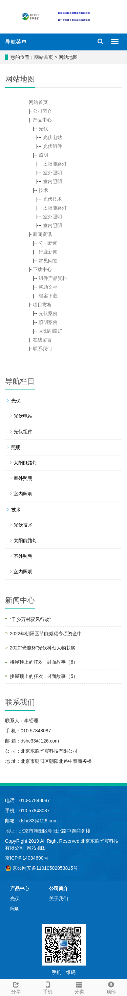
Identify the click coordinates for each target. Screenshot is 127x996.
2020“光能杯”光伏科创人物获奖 (43, 647)
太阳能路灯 (55, 164)
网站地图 (36, 847)
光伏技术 (52, 199)
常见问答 (48, 260)
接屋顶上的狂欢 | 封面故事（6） (44, 662)
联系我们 (42, 348)
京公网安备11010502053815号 (41, 868)
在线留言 (42, 339)
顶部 (111, 986)
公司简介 (42, 111)
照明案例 (48, 322)
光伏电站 (52, 137)
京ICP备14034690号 (26, 858)
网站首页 (43, 57)
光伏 (43, 128)
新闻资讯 (42, 234)
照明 (43, 155)
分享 (16, 986)
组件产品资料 (53, 278)
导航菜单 (16, 42)
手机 (48, 986)
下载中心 (42, 269)
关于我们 (58, 898)
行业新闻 (48, 251)
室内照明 (52, 181)
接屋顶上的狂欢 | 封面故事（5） (44, 676)
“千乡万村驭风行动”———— (40, 619)
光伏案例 (48, 313)
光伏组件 (52, 146)
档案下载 (48, 295)
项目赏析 (42, 304)
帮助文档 (48, 287)
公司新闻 (48, 243)
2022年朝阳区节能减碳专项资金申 (46, 633)
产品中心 (42, 120)
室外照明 (52, 172)
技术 (43, 190)
